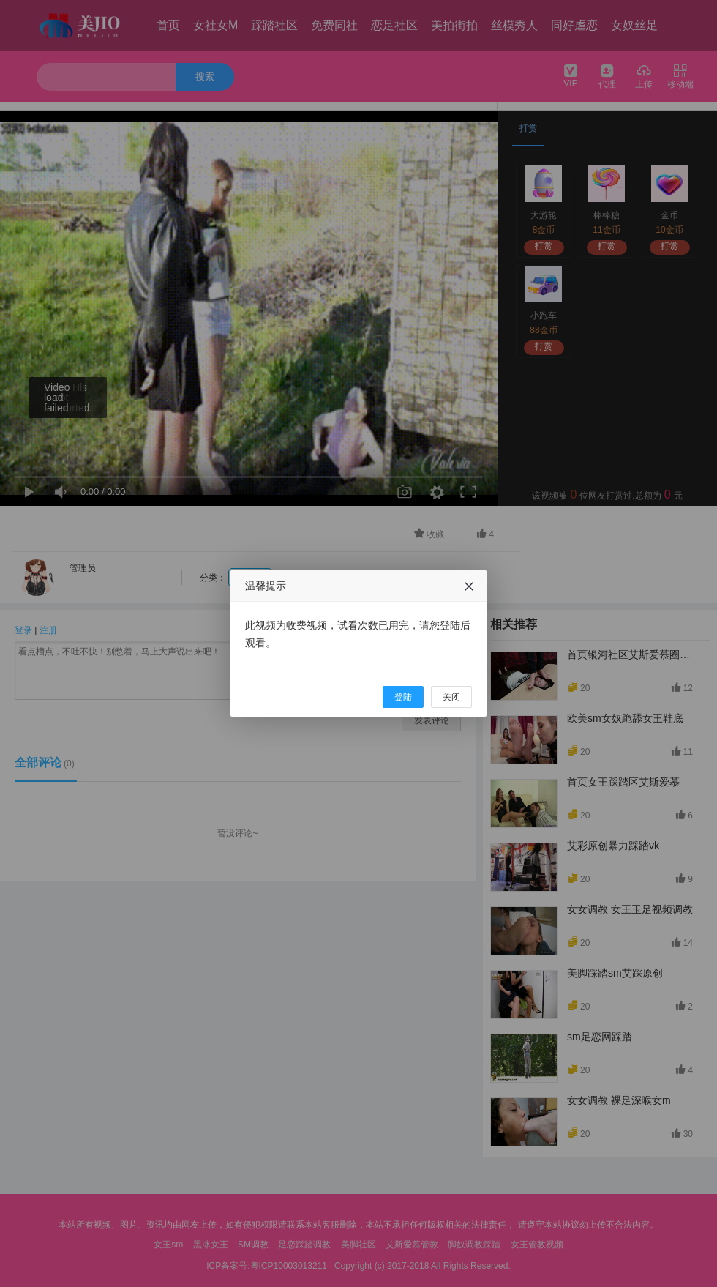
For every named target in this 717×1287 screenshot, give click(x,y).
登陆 (403, 697)
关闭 (451, 697)
